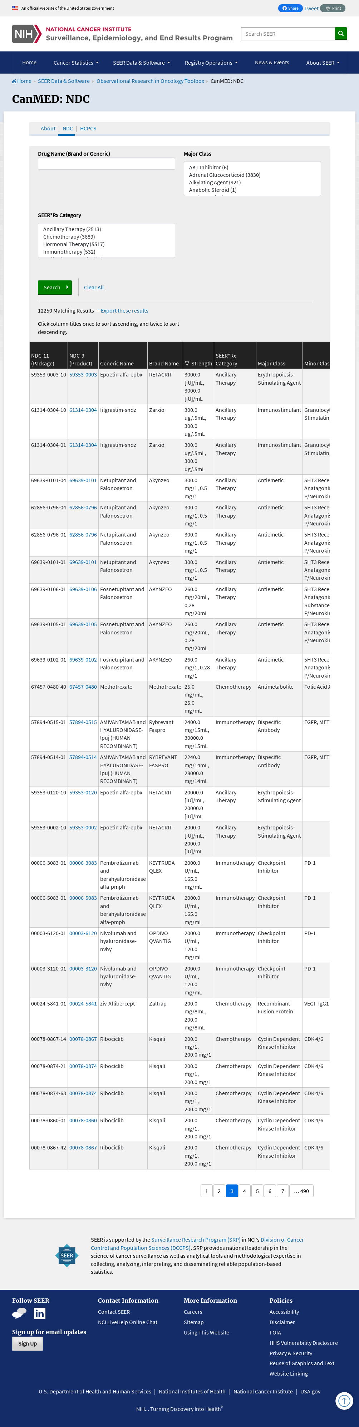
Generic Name (117, 363)
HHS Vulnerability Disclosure (304, 1342)
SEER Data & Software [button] (139, 62)
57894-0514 (83, 756)
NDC (68, 128)
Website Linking (289, 1373)
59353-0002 (83, 827)
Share (292, 8)
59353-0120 (83, 792)
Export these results (124, 310)
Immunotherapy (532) (107, 251)
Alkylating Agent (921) (252, 182)
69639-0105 (83, 624)
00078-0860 (83, 1120)
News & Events (272, 62)
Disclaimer (282, 1322)
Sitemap (194, 1322)
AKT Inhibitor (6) (252, 167)
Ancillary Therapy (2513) (107, 229)
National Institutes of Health (192, 1391)
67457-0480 (83, 686)
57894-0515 (83, 721)
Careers (193, 1311)
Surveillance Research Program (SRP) (196, 1239)
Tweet (311, 8)
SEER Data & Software (64, 80)
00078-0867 (83, 1038)
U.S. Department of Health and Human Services (95, 1391)
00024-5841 (83, 1003)
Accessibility (284, 1311)
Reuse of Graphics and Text (302, 1363)
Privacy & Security (291, 1353)
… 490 (301, 1190)
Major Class (197, 153)
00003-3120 (83, 968)
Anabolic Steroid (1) (252, 190)
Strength (201, 363)
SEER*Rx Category (59, 215)
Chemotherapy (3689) (107, 236)
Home (29, 62)
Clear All (94, 287)
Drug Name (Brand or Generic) (74, 153)
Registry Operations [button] (209, 62)
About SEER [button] (320, 62)
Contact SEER (114, 1311)
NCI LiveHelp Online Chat (127, 1322)
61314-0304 (83, 409)
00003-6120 (83, 933)
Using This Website (206, 1332)
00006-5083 (83, 897)
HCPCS (88, 128)
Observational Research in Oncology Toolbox (150, 80)
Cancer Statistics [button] (74, 62)
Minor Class (318, 363)
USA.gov (310, 1391)
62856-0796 (83, 507)
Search (52, 287)
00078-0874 (83, 1065)
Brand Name (164, 363)
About (48, 128)
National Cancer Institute (263, 1391)
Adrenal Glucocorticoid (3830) (252, 175)
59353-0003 (83, 374)
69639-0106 (83, 589)
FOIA (275, 1332)
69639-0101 (83, 480)
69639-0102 (83, 659)
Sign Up (27, 1343)
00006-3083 (83, 862)
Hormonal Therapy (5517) (107, 244)
